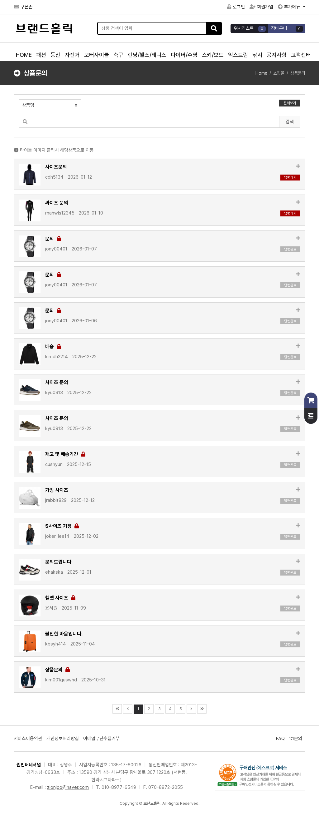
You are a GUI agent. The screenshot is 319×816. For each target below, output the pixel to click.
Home (261, 73)
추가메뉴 (290, 7)
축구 (118, 55)
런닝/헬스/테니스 (147, 55)
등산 (55, 55)
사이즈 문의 (56, 382)
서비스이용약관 (28, 738)
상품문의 (57, 670)
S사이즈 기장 (62, 526)
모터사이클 (96, 55)
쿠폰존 (23, 7)
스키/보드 (213, 55)
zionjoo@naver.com (68, 787)
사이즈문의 (56, 167)
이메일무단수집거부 (101, 738)
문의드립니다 (58, 562)
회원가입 (261, 7)
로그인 (236, 7)
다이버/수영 (184, 55)
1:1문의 (295, 738)
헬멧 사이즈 (60, 598)
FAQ (280, 738)
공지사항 (277, 55)
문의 (53, 239)
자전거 (72, 55)
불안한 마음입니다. (64, 634)
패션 (41, 55)
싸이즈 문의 (56, 203)
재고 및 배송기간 (65, 454)
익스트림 (238, 55)
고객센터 (301, 55)
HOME (24, 55)
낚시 (257, 55)
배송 (53, 346)
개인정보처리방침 (62, 738)
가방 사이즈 (56, 490)
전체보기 (289, 103)
